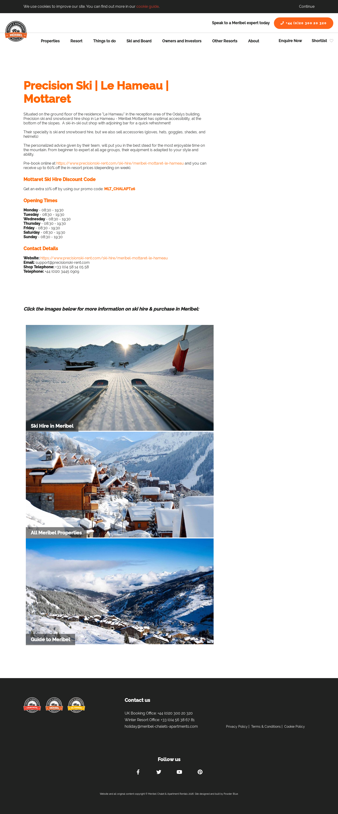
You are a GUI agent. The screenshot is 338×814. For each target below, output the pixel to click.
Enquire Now (290, 41)
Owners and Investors (181, 41)
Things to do (104, 41)
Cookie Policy (294, 726)
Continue (307, 6)
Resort (76, 41)
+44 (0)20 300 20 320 (303, 23)
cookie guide (147, 6)
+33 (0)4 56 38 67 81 (178, 720)
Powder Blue (231, 794)
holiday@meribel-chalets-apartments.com (161, 726)
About (253, 41)
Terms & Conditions (266, 726)
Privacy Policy (237, 726)
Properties (50, 41)
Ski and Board (139, 41)
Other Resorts (224, 41)
